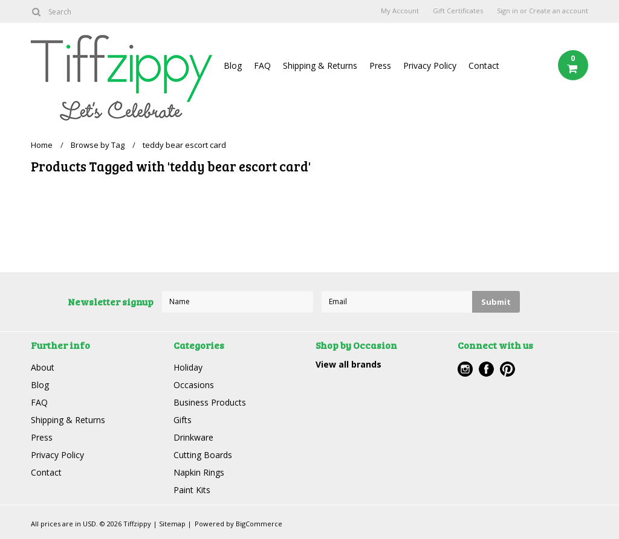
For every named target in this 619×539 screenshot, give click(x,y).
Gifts (182, 420)
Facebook (486, 369)
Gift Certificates (458, 11)
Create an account (558, 11)
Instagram (465, 369)
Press (380, 65)
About (42, 367)
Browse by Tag (98, 144)
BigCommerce (259, 523)
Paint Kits (191, 490)
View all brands (348, 364)
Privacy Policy (429, 65)
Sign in (507, 11)
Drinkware (193, 437)
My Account (400, 11)
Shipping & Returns (320, 65)
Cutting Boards (202, 455)
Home (42, 144)
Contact (483, 65)
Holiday (188, 367)
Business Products (209, 402)
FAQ (262, 65)
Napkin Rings (198, 472)
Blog (233, 65)
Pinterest (507, 369)
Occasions (193, 385)
